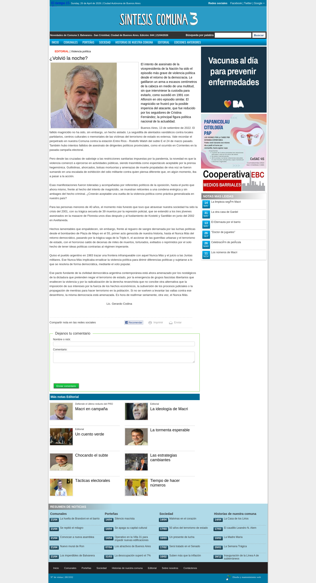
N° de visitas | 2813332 (62, 577)
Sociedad (105, 42)
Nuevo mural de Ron (72, 546)
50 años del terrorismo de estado (188, 527)
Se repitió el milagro (71, 527)
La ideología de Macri (169, 409)
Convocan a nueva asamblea (77, 537)
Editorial (163, 42)
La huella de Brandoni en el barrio (80, 518)
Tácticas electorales (92, 480)
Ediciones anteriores (187, 42)
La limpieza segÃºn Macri (226, 201)
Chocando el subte (91, 455)
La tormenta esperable (170, 430)
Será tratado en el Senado (184, 546)
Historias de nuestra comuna (134, 42)
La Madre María (233, 537)
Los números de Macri (224, 252)
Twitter (248, 3)
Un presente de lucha (181, 537)
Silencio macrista (125, 518)
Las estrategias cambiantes (163, 457)
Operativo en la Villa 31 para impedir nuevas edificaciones (132, 539)
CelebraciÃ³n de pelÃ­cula (226, 242)
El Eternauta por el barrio (226, 222)
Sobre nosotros (170, 568)
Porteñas (88, 42)
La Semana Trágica (235, 546)
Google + (259, 3)
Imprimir (158, 322)
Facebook (236, 3)
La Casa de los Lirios (236, 518)
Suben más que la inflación (185, 555)
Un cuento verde (89, 434)
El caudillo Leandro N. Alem (240, 527)
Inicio (55, 42)
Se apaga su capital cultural (131, 527)
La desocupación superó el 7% (133, 555)
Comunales (71, 42)
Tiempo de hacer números (165, 482)
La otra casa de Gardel (224, 211)
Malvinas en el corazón (182, 518)
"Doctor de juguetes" (223, 232)
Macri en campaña (91, 409)
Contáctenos (190, 568)
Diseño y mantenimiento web (247, 577)
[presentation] (86, 373)
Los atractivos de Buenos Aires (133, 546)
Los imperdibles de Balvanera (77, 555)
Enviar (178, 322)
